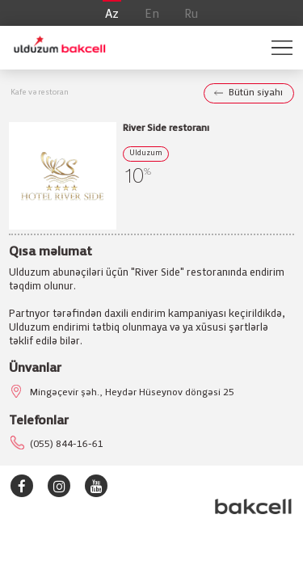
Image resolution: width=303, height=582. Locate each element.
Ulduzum (145, 153)
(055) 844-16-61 (66, 444)
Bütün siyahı (256, 92)
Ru (191, 14)
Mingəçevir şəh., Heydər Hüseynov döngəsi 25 (132, 392)
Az (112, 14)
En (152, 14)
